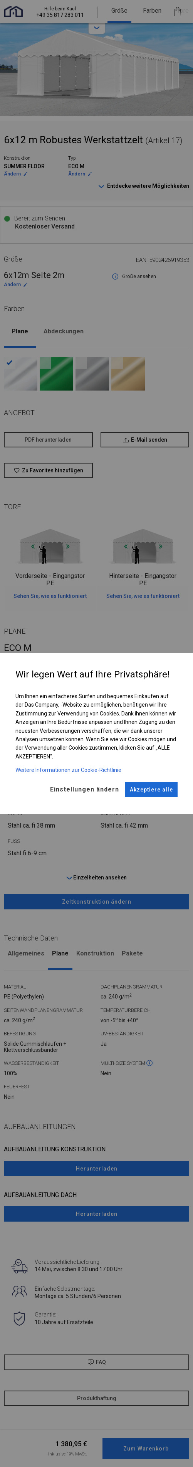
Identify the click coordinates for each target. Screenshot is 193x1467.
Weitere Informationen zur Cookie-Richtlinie (68, 770)
